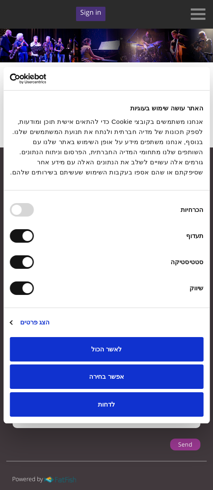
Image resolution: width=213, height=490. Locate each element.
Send (185, 444)
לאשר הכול (106, 349)
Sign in (90, 12)
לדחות (106, 404)
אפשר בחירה (106, 376)
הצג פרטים (35, 322)
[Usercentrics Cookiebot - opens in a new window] (46, 78)
